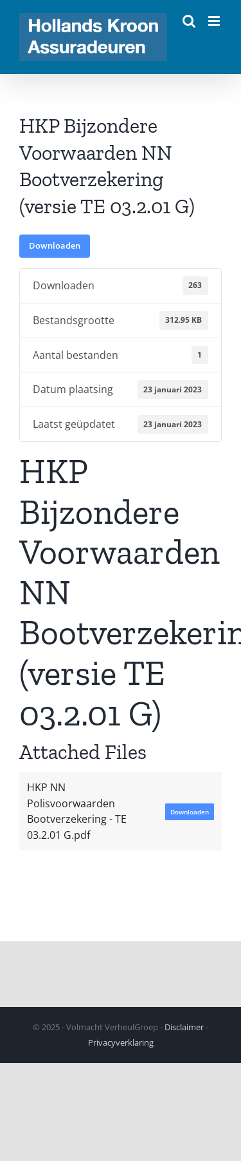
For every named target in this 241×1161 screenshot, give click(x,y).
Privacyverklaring (121, 1042)
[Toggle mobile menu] (215, 21)
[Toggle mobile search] (189, 21)
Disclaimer (184, 1027)
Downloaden (54, 245)
